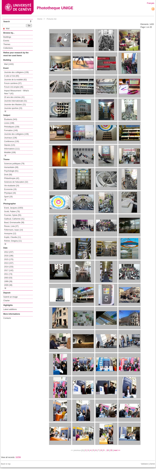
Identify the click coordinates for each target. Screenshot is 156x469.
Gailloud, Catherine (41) (14, 219)
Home (39, 19)
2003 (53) (8, 278)
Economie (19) (10, 189)
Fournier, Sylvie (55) (12, 215)
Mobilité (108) (10, 152)
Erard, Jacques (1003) (13, 208)
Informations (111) (12, 149)
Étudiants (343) (10, 119)
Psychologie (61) (11, 171)
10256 (18, 457)
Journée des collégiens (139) (16, 72)
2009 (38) (8, 285)
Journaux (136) (10, 138)
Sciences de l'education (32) (16, 182)
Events (6, 41)
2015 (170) (8, 259)
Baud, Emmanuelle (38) (14, 222)
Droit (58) (8, 175)
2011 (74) (8, 274)
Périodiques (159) (11, 127)
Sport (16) (8, 197)
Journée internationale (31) (15, 101)
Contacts (7, 318)
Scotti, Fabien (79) (12, 211)
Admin (152, 464)
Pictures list (51, 19)
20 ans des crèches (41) (14, 97)
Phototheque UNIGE (55, 8)
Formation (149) (11, 130)
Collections (8, 48)
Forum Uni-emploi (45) (13, 87)
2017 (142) (8, 270)
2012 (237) (8, 252)
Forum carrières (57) (12, 83)
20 (111, 450)
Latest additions (10, 309)
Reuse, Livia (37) (11, 226)
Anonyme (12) (10, 233)
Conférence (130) (11, 141)
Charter (6, 300)
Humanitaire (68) (11, 167)
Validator (144, 464)
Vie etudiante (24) (11, 186)
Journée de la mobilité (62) (15, 80)
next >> (117, 450)
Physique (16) (10, 193)
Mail (6, 28)
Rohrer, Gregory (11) (13, 241)
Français (150, 3)
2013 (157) (8, 263)
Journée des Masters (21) (15, 104)
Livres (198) (9, 123)
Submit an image (10, 297)
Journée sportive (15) (13, 108)
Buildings (7, 37)
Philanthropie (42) (11, 178)
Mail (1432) (9, 64)
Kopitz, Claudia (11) (12, 237)
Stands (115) (9, 145)
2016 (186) (8, 256)
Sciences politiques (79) (14, 164)
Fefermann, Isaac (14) (13, 230)
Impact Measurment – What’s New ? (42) (16, 92)
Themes (6, 44)
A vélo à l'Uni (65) (11, 76)
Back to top (6, 464)
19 (107, 450)
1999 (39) (8, 281)
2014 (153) (8, 267)
